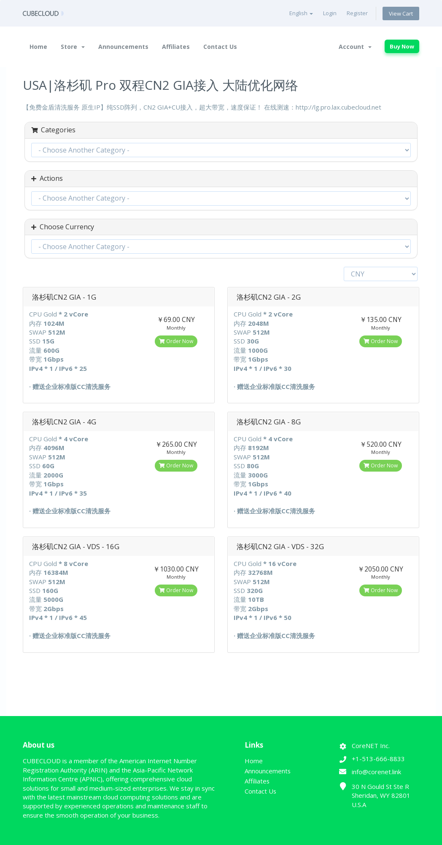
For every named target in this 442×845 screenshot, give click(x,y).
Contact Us (220, 47)
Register (357, 13)
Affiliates (176, 47)
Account (355, 47)
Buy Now (402, 46)
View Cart (401, 13)
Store (73, 47)
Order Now (176, 341)
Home (38, 47)
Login (330, 13)
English (301, 13)
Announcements (123, 47)
